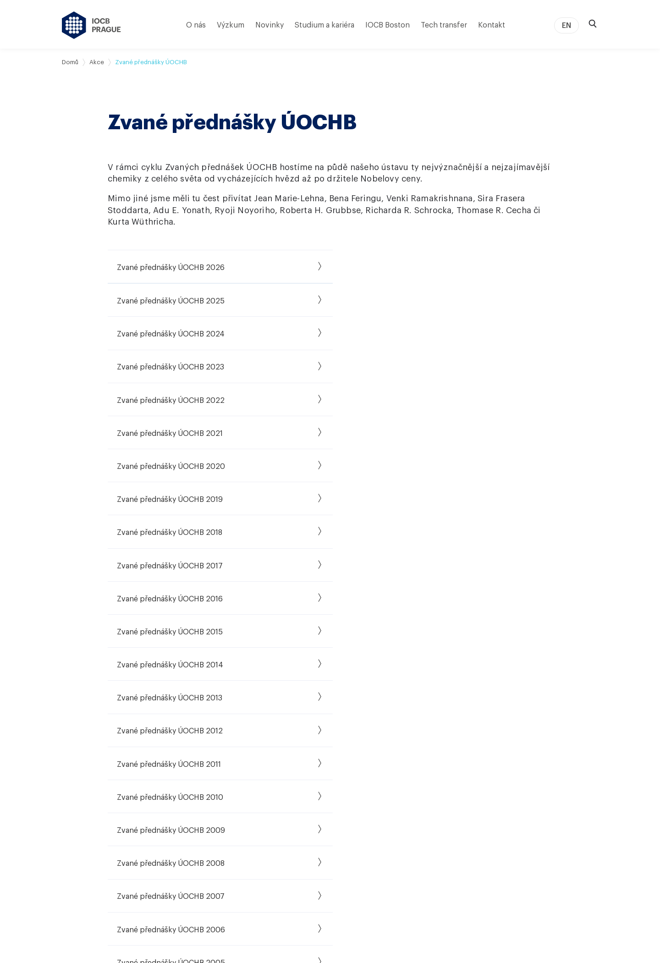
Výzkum (230, 25)
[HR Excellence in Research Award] (562, 853)
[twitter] (559, 739)
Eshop (449, 840)
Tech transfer (444, 25)
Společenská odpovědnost (102, 828)
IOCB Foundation (379, 828)
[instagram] (535, 761)
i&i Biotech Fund (377, 802)
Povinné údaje (83, 840)
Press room (457, 866)
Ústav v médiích (86, 815)
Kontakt (491, 25)
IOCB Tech (369, 776)
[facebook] (535, 739)
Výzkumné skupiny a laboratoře (204, 751)
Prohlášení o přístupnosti (476, 921)
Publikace (171, 763)
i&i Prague (368, 789)
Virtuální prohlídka (89, 853)
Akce (96, 62)
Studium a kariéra (324, 25)
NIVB (164, 840)
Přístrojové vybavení (187, 776)
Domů (70, 62)
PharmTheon (372, 815)
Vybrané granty (180, 789)
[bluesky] (535, 783)
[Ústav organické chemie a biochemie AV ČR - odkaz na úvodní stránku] (91, 25)
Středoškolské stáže (301, 802)
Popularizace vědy (467, 828)
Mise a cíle (77, 763)
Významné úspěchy (91, 789)
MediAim (169, 815)
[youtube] (559, 761)
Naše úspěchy (374, 763)
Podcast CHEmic (465, 815)
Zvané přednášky (466, 776)
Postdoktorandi (293, 789)
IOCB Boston (387, 25)
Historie (73, 776)
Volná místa (287, 763)
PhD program (290, 776)
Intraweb (454, 853)
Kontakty (454, 879)
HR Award (284, 815)
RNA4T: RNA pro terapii (191, 828)
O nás (196, 25)
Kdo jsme (76, 751)
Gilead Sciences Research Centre (207, 802)
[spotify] (583, 761)
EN (566, 25)
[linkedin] (583, 739)
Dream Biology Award (473, 802)
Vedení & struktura (90, 802)
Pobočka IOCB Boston (96, 866)
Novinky (269, 25)
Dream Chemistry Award (477, 789)
